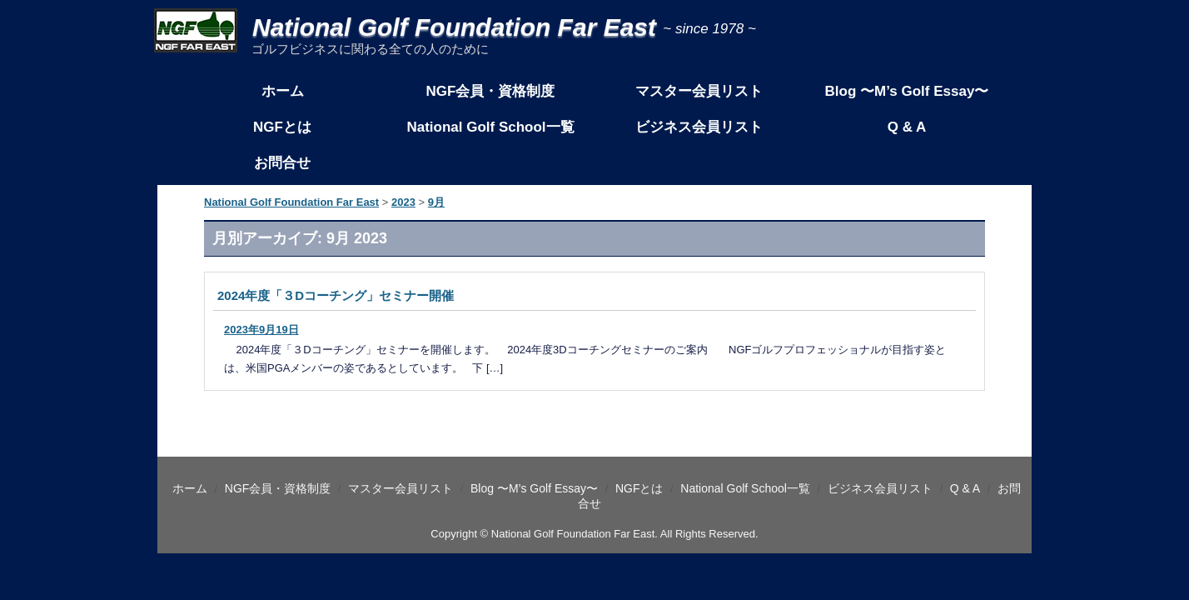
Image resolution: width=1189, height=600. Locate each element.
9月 (436, 202)
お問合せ (282, 163)
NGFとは (282, 127)
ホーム (282, 91)
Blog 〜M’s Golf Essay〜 (907, 91)
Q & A (907, 127)
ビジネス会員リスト (698, 127)
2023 (403, 202)
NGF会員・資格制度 (490, 91)
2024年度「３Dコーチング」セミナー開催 (335, 295)
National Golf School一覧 (490, 127)
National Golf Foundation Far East (408, 27)
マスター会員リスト (698, 91)
